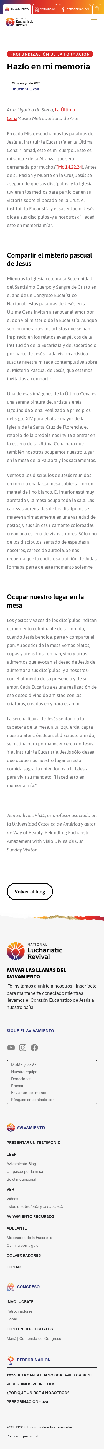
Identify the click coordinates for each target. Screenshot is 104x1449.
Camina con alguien (23, 1245)
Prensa (17, 1085)
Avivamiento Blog (21, 1163)
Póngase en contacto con (33, 1099)
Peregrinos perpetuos (31, 1383)
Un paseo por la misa (25, 1171)
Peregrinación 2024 (27, 1401)
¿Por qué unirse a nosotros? (38, 1392)
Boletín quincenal (21, 1179)
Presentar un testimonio (34, 1142)
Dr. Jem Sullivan (25, 88)
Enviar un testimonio (28, 1092)
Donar (14, 1267)
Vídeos (12, 1198)
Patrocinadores (19, 1311)
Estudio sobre (35, 1206)
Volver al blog (30, 891)
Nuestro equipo (24, 1071)
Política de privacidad (22, 1435)
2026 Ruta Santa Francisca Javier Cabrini (49, 1375)
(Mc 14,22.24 (69, 167)
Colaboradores (24, 1255)
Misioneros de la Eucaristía (29, 1237)
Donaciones (21, 1078)
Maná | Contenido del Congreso (34, 1338)
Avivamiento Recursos (30, 1216)
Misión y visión (24, 1064)
